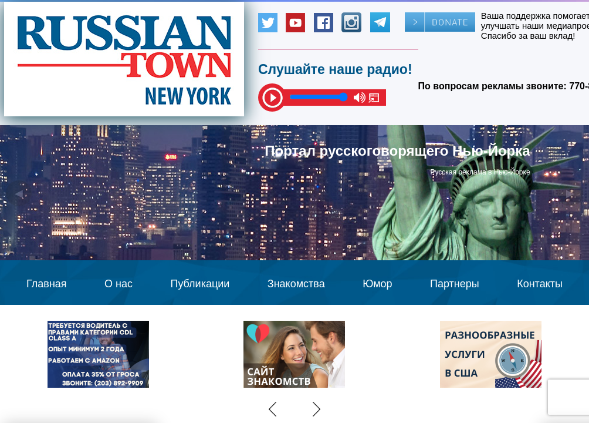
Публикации (199, 284)
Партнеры (454, 284)
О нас (118, 284)
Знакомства (296, 284)
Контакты (540, 284)
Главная (46, 284)
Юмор (377, 284)
